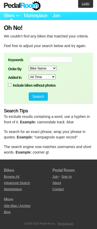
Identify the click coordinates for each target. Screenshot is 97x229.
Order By (14, 69)
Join (56, 15)
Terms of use (65, 223)
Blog (7, 212)
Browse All (11, 177)
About (57, 183)
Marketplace (35, 15)
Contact (58, 189)
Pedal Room (22, 6)
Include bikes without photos (34, 85)
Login (85, 3)
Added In (14, 77)
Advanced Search (17, 183)
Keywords (15, 60)
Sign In (67, 177)
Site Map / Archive (17, 206)
